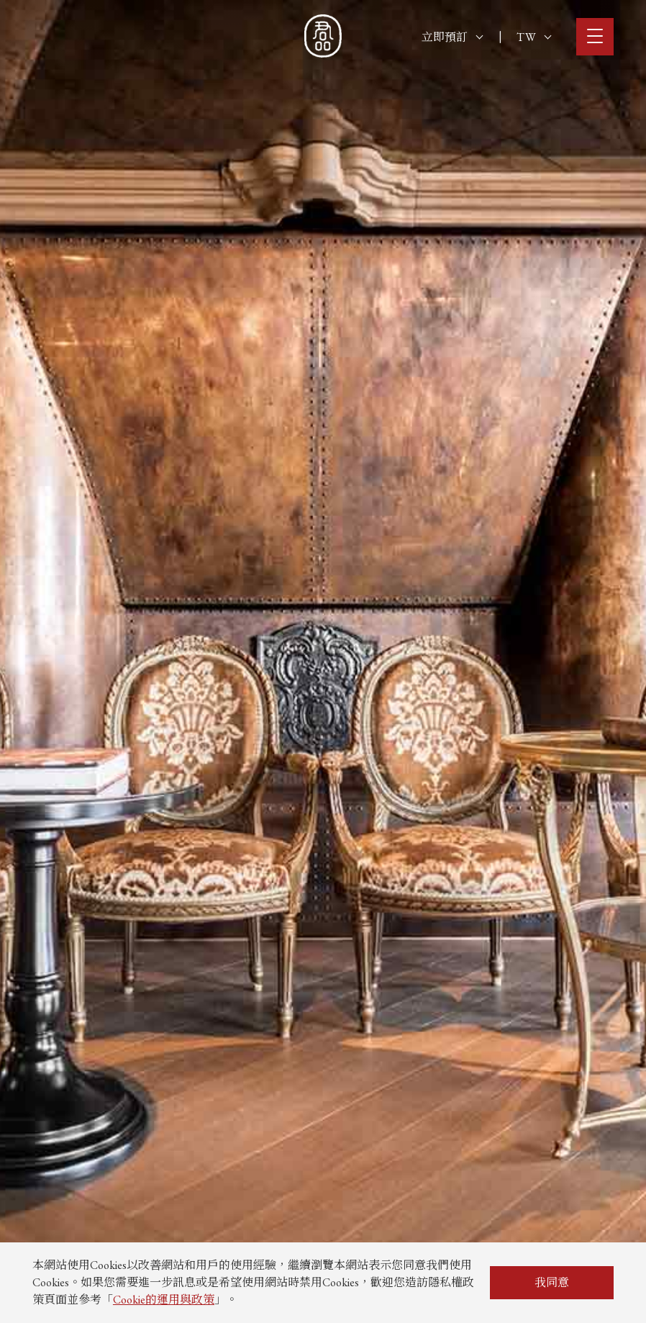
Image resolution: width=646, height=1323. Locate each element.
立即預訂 (452, 37)
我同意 (551, 1282)
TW (534, 37)
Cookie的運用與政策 (163, 1299)
